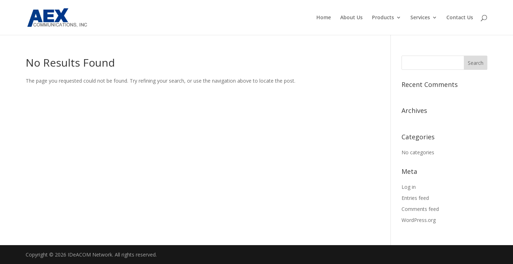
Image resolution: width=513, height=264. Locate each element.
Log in (408, 186)
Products (383, 18)
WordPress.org (418, 220)
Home (323, 18)
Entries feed (415, 198)
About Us (351, 18)
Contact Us (459, 18)
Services (420, 18)
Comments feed (420, 209)
